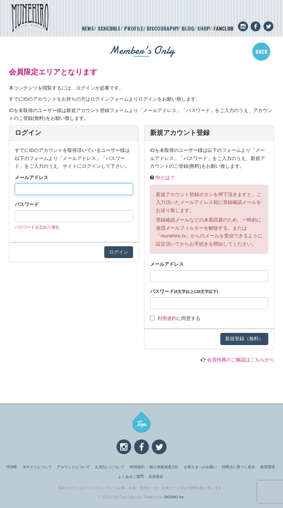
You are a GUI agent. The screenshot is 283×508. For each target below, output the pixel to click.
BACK (261, 51)
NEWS (88, 28)
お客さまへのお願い (200, 467)
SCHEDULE (109, 28)
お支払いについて (110, 467)
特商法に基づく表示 (238, 467)
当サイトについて (37, 467)
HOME (11, 467)
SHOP (203, 28)
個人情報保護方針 (164, 467)
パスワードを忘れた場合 (37, 227)
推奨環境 (267, 467)
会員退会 (156, 476)
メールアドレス (31, 177)
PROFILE (133, 28)
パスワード (27, 204)
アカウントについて (73, 467)
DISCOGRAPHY (162, 28)
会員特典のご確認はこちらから (240, 359)
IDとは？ (165, 177)
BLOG (188, 28)
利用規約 (167, 318)
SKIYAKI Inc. (174, 497)
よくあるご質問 (131, 476)
